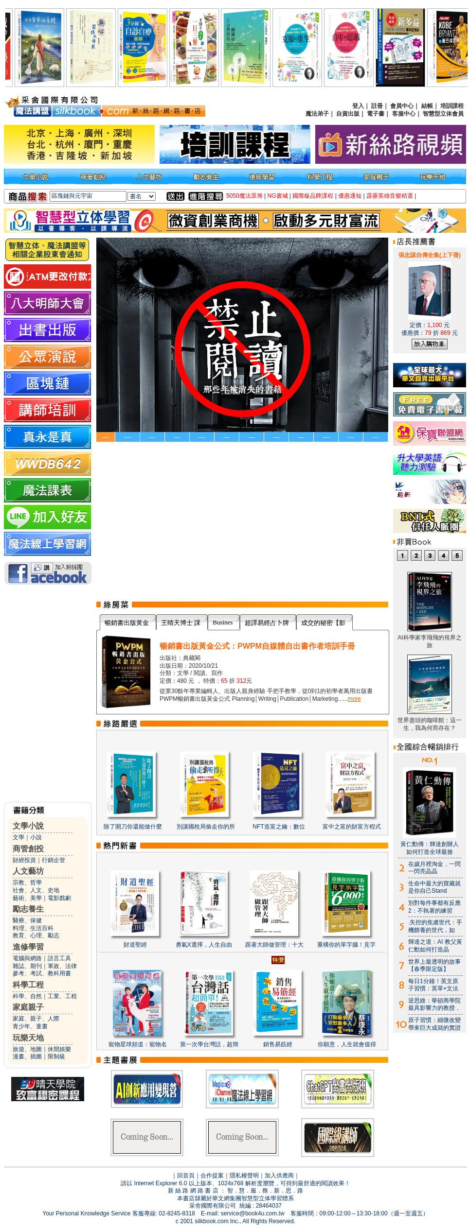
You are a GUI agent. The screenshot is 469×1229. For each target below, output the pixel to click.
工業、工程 (62, 996)
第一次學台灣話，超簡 (209, 1044)
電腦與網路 (27, 958)
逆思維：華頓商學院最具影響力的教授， (434, 1004)
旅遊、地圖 (27, 1049)
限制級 (56, 1056)
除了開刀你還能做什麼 (133, 826)
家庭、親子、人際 (36, 1018)
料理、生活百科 (33, 928)
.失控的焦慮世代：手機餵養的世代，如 (435, 926)
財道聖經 (135, 944)
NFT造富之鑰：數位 (279, 826)
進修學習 (28, 947)
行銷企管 (53, 860)
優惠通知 (349, 195)
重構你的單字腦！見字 (346, 944)
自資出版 (348, 113)
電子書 (375, 113)
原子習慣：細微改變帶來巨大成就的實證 (434, 1024)
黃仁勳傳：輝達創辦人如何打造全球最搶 (429, 848)
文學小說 (28, 826)
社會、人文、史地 (36, 890)
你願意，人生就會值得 (347, 1044)
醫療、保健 (27, 920)
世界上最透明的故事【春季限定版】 (434, 965)
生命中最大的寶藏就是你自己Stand (434, 887)
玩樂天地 (28, 1038)
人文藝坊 (28, 871)
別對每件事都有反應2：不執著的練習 (434, 907)
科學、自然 (27, 996)
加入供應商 (279, 1175)
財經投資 (24, 860)
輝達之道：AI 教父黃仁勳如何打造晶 (435, 945)
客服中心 (403, 113)
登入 (358, 106)
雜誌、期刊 (27, 966)
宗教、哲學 (27, 882)
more (354, 698)
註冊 (377, 106)
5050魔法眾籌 (244, 195)
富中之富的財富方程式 (352, 826)
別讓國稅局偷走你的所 (206, 826)
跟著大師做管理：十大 (274, 944)
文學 (18, 837)
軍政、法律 (62, 966)
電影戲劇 (59, 898)
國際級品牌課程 (312, 195)
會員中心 (402, 106)
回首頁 (186, 1175)
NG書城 (278, 195)
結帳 (427, 106)
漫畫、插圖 (27, 1056)
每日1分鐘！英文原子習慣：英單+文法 (433, 985)
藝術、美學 (27, 898)
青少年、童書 (30, 1026)
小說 (36, 837)
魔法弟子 (317, 113)
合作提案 (212, 1175)
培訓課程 (452, 106)
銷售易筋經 (277, 1044)
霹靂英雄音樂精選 (389, 195)
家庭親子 (28, 1007)
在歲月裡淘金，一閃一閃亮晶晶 (434, 868)
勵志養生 (28, 909)
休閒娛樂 (59, 1049)
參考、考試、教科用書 (42, 973)
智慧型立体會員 (443, 113)
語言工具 (59, 958)
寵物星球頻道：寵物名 (137, 1044)
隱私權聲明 (244, 1175)
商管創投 (28, 849)
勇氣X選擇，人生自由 (204, 944)
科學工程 (28, 985)
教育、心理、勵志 (36, 935)
